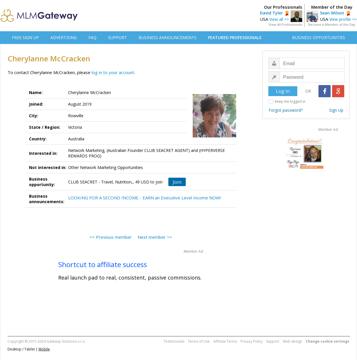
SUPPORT (117, 37)
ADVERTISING (63, 37)
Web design (292, 341)
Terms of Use (199, 341)
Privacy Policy (252, 341)
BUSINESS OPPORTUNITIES (318, 37)
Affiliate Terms (225, 341)
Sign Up (336, 110)
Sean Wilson (332, 13)
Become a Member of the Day (331, 24)
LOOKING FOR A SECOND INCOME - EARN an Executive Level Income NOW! (144, 198)
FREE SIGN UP (25, 37)
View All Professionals (285, 24)
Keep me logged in (290, 101)
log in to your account (113, 72)
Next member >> (155, 237)
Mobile (44, 349)
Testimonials (173, 341)
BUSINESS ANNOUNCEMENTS (167, 37)
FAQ (92, 37)
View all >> (279, 19)
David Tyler (271, 13)
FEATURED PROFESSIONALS (234, 37)
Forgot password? (286, 110)
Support (272, 341)
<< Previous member (111, 237)
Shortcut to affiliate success (102, 264)
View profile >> (343, 19)
